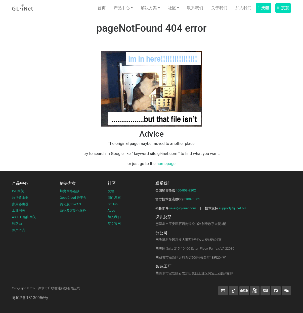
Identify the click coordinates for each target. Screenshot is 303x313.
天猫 (263, 8)
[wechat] (286, 290)
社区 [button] (172, 8)
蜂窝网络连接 (69, 191)
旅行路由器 (20, 198)
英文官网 (114, 223)
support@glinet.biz (232, 208)
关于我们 (219, 8)
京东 (283, 8)
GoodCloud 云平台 (73, 198)
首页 (102, 8)
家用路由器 (20, 204)
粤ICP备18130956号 (30, 297)
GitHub (113, 204)
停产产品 (18, 230)
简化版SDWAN (70, 204)
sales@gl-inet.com (182, 208)
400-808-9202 (186, 190)
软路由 (17, 223)
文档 (111, 191)
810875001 (192, 199)
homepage (166, 163)
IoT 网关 (18, 191)
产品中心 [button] (122, 8)
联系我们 (195, 8)
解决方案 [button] (149, 8)
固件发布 (114, 198)
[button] (223, 290)
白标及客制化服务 (73, 210)
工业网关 (18, 210)
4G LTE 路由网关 (24, 217)
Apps (111, 210)
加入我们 (243, 8)
